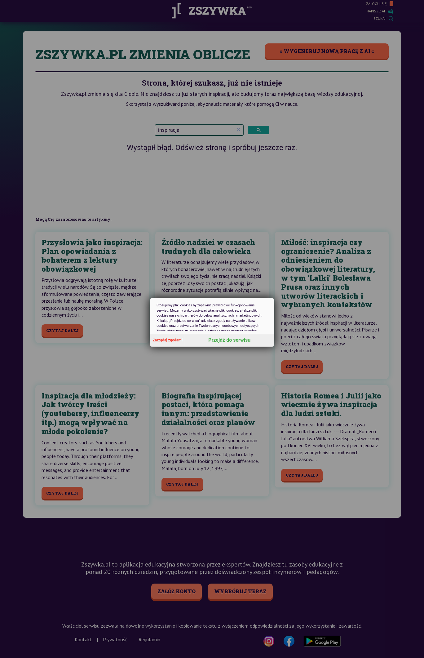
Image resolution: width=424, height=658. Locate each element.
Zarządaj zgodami (168, 340)
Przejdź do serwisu (229, 340)
